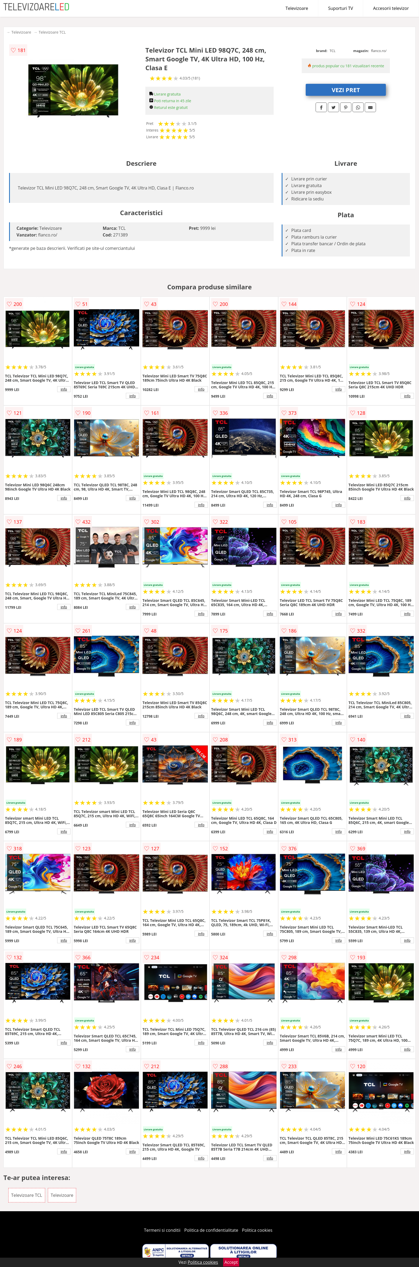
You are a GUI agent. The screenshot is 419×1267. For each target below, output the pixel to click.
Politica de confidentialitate (211, 1230)
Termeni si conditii (162, 1230)
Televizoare (297, 8)
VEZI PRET (346, 90)
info (64, 389)
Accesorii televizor (391, 8)
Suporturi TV (340, 8)
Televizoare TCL (52, 32)
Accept (231, 1262)
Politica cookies (257, 1230)
